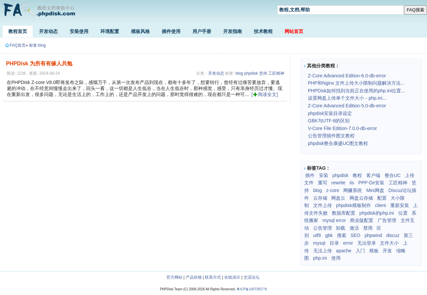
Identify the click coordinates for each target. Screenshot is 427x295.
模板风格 (140, 31)
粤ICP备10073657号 (252, 289)
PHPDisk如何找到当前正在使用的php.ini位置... (356, 90)
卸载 (340, 228)
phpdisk (251, 73)
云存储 (320, 198)
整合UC (393, 175)
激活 (354, 228)
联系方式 (213, 277)
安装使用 (79, 31)
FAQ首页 (15, 45)
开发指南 (232, 31)
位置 (403, 213)
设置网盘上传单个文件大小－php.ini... (347, 98)
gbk (329, 235)
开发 (387, 250)
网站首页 (294, 31)
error (348, 243)
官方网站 (174, 277)
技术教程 (263, 31)
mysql (319, 243)
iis (352, 182)
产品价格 (194, 277)
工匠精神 (276, 73)
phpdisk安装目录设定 (330, 113)
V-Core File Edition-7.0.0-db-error (342, 128)
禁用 (368, 228)
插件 (310, 175)
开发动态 (48, 31)
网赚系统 (352, 190)
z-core (332, 190)
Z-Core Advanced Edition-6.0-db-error (347, 75)
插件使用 (171, 31)
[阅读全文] (264, 94)
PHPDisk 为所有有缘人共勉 (39, 63)
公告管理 (322, 228)
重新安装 (399, 205)
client (380, 205)
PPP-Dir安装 (371, 182)
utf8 (317, 235)
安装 (323, 175)
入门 (360, 250)
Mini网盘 (375, 190)
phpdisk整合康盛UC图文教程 (338, 143)
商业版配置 (361, 220)
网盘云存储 (361, 198)
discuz (393, 235)
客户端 (373, 175)
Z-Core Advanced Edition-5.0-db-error (347, 105)
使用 (336, 258)
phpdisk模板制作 (353, 205)
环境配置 (109, 31)
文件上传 (322, 205)
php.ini (320, 258)
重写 (322, 182)
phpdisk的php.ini (376, 213)
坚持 (263, 73)
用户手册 (201, 31)
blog (239, 73)
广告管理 (387, 220)
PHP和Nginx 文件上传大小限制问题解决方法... (356, 83)
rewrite (338, 182)
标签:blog (37, 45)
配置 (382, 198)
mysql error (334, 220)
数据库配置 (343, 213)
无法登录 (366, 243)
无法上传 (322, 250)
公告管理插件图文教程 (331, 135)
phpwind (373, 235)
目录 (334, 243)
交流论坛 (252, 277)
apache (343, 250)
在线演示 (232, 277)
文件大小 (389, 243)
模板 (374, 250)
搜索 (341, 235)
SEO (356, 235)
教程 (357, 175)
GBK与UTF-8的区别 (329, 120)
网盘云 (338, 198)
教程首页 (17, 31)
